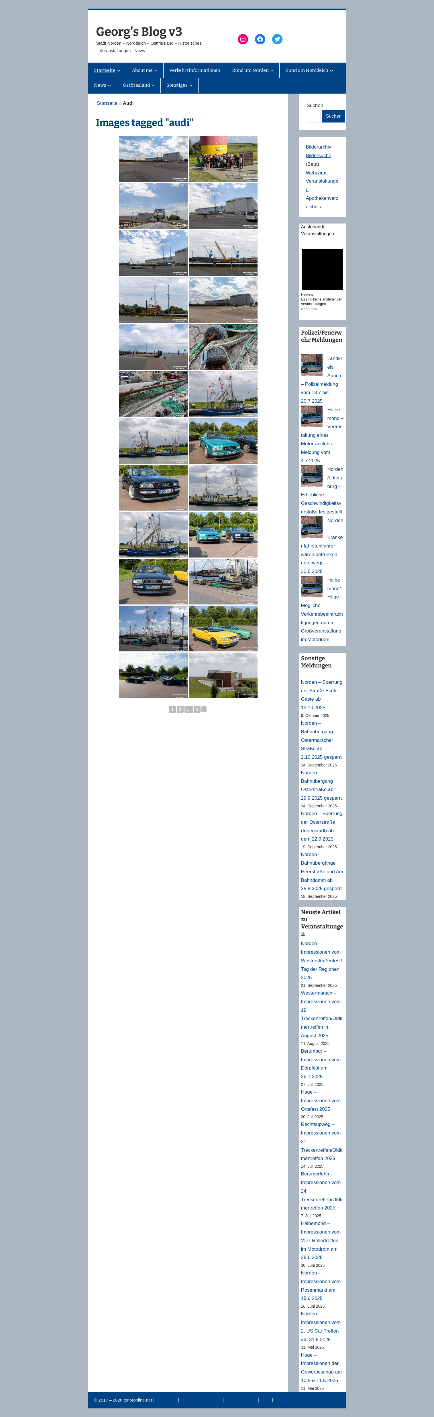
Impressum (167, 1400)
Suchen (315, 105)
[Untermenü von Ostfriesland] (153, 85)
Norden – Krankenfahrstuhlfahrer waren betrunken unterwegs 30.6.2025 (322, 546)
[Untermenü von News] (109, 85)
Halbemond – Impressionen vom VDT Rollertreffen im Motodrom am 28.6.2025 (321, 1240)
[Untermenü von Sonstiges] (191, 85)
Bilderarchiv (318, 147)
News (266, 1400)
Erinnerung (285, 1400)
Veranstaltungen (241, 1400)
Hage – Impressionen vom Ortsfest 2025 (321, 1100)
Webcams (316, 172)
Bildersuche (318, 155)
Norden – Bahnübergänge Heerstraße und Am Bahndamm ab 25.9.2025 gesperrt (322, 871)
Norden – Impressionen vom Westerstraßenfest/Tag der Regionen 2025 (321, 960)
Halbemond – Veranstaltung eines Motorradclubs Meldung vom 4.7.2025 (322, 435)
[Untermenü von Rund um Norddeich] (331, 70)
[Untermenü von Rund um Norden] (272, 70)
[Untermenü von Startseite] (118, 70)
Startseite (107, 103)
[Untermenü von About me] (156, 70)
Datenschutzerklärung (201, 1400)
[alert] (322, 277)
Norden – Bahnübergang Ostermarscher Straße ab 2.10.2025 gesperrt (321, 740)
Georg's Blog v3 (139, 32)
